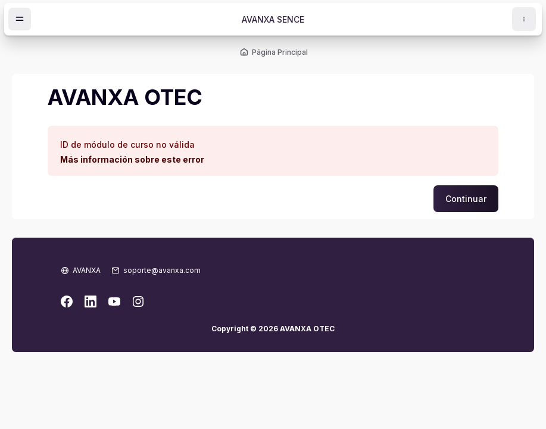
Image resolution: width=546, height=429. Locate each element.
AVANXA (87, 270)
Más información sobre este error (132, 159)
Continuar (465, 199)
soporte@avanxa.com (162, 270)
